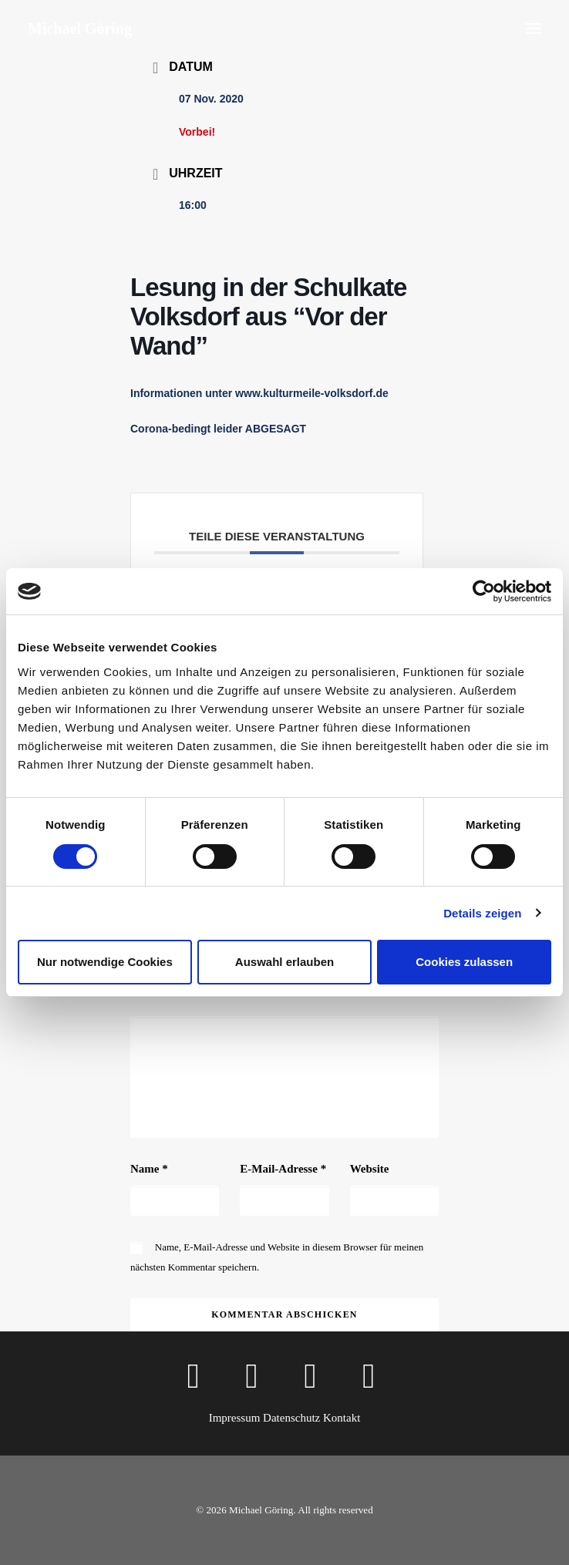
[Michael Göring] (80, 28)
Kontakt (341, 1418)
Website (369, 1169)
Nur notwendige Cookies (105, 961)
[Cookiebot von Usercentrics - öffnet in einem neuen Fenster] (483, 591)
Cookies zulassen (464, 961)
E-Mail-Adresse (283, 1169)
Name (149, 1169)
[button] (533, 28)
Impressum (235, 1418)
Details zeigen (482, 913)
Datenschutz (291, 1418)
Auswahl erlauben (284, 961)
